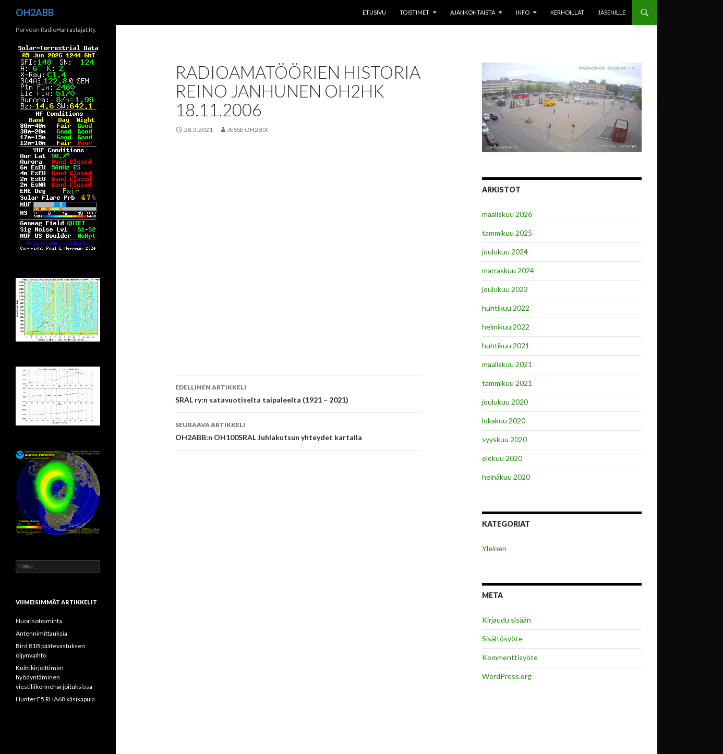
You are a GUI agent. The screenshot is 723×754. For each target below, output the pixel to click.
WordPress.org (507, 676)
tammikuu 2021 (507, 383)
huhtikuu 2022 (505, 307)
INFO (522, 12)
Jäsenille (611, 12)
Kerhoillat (567, 12)
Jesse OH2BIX (247, 129)
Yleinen (494, 548)
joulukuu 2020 (505, 401)
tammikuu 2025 (507, 232)
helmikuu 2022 (505, 326)
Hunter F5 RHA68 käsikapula (55, 699)
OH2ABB (35, 12)
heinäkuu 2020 (506, 476)
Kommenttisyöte (510, 657)
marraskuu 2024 (508, 270)
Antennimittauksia (41, 633)
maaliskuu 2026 (507, 214)
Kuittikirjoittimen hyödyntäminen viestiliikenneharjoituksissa (54, 677)
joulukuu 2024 (505, 251)
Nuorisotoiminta (39, 621)
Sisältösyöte (502, 638)
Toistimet (414, 12)
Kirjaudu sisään (506, 619)
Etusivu (374, 12)
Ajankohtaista (472, 12)
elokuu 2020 (502, 458)
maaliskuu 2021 (507, 364)
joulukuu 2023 (505, 289)
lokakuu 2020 (503, 420)
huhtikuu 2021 (505, 345)
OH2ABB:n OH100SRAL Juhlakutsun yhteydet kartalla (299, 430)
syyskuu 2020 (504, 439)
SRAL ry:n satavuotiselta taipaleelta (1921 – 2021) (299, 392)
